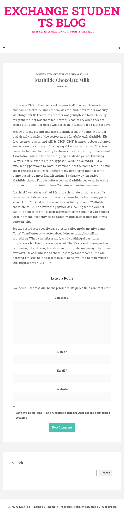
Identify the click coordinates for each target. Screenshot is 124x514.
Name (62, 352)
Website (62, 389)
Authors (62, 86)
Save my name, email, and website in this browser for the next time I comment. (63, 415)
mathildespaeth (60, 74)
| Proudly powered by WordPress (93, 507)
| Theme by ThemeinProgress (51, 507)
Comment (62, 297)
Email (62, 370)
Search (105, 473)
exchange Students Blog (62, 18)
